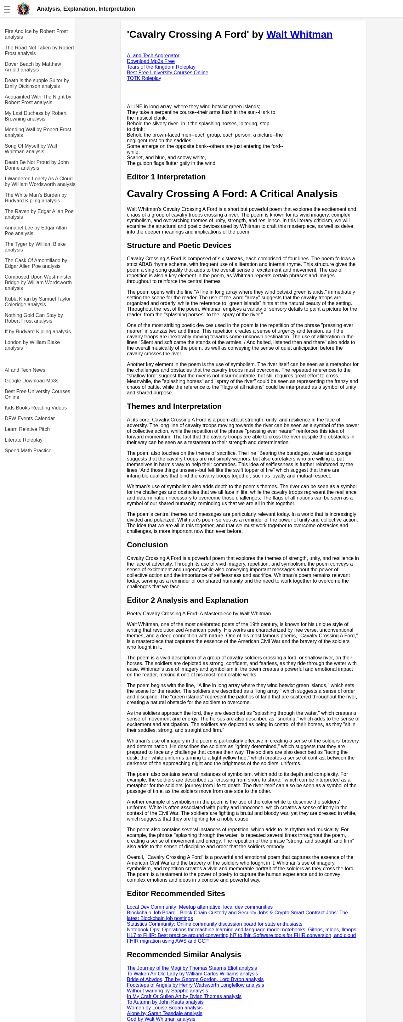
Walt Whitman (299, 34)
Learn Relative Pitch (27, 429)
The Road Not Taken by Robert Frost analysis (39, 50)
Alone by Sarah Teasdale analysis (164, 1013)
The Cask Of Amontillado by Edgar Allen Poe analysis (36, 263)
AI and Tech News (25, 370)
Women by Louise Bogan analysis (165, 1007)
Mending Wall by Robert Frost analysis (38, 132)
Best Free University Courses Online (37, 394)
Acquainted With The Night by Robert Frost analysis (38, 99)
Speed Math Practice (28, 450)
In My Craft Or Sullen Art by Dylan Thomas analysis (184, 996)
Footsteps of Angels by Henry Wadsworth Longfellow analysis (195, 985)
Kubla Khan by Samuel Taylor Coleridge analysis (38, 301)
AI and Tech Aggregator (153, 55)
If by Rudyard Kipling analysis (38, 331)
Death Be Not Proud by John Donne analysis (37, 165)
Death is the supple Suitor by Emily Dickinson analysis (37, 83)
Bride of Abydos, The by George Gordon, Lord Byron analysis (195, 979)
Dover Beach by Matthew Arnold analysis (33, 66)
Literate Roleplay (24, 440)
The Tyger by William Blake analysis (35, 246)
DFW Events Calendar (30, 418)
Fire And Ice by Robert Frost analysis (36, 34)
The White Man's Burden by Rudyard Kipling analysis (36, 197)
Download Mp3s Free (151, 61)
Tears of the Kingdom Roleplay (161, 67)
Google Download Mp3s (32, 380)
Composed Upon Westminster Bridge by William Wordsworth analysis (38, 282)
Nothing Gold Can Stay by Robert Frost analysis (34, 318)
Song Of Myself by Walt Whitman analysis (31, 148)
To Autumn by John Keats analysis (165, 1002)
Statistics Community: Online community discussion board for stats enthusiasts (215, 924)
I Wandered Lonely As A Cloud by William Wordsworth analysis (40, 181)
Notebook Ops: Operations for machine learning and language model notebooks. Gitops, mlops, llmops (241, 929)
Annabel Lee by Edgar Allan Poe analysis (36, 230)
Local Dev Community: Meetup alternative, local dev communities (200, 907)
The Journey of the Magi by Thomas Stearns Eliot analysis (192, 968)
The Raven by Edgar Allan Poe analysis (39, 214)
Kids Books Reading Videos (36, 407)
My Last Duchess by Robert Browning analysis (36, 115)
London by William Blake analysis (32, 345)
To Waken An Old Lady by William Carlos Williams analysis (192, 973)
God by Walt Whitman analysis (161, 1019)
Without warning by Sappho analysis (167, 990)
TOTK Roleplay (144, 78)
